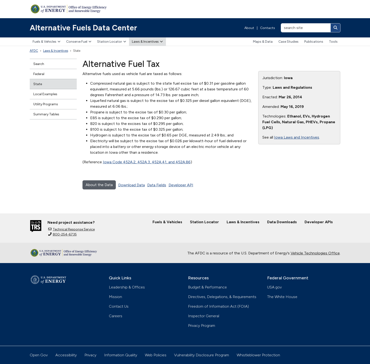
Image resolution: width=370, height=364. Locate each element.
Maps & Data (263, 42)
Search (38, 64)
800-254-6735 (62, 234)
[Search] (335, 27)
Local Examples (45, 94)
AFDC (34, 51)
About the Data (99, 184)
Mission (115, 296)
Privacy (90, 355)
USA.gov (274, 287)
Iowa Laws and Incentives (296, 137)
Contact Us (119, 306)
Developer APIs (319, 222)
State (37, 84)
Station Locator (111, 42)
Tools (333, 42)
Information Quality (120, 355)
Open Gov (39, 355)
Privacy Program (201, 325)
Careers (115, 316)
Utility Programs (45, 104)
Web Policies (155, 355)
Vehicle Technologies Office (315, 253)
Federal (38, 74)
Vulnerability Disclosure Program (201, 355)
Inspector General (203, 316)
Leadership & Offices (127, 287)
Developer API (181, 185)
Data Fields (156, 185)
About (249, 28)
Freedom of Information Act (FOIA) (218, 306)
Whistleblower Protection (258, 355)
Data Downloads (282, 222)
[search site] (306, 27)
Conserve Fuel (78, 42)
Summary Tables (46, 114)
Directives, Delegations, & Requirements (222, 296)
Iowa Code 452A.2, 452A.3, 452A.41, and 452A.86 (147, 162)
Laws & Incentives (147, 42)
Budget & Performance (207, 287)
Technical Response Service (71, 229)
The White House (282, 296)
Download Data (131, 185)
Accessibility (66, 355)
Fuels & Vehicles (46, 42)
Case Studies (288, 42)
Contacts (267, 28)
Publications (313, 42)
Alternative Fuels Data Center (83, 27)
